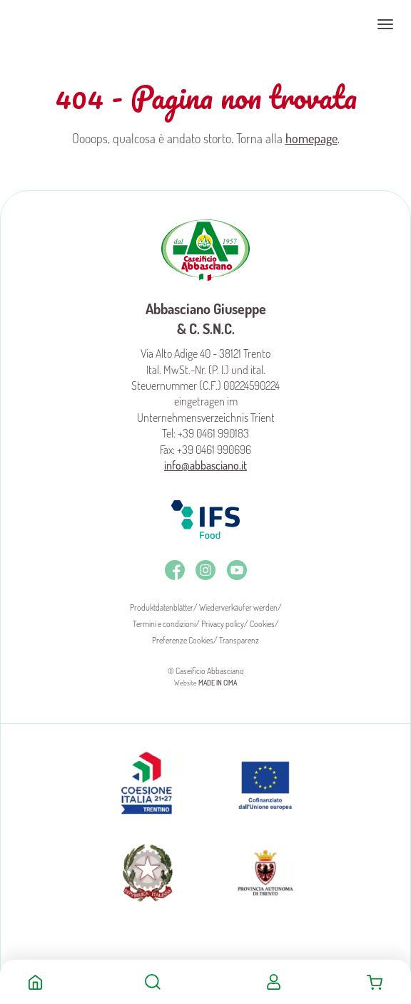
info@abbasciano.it (205, 465)
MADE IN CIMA (217, 682)
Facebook (175, 570)
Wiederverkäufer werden (238, 607)
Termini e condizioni (164, 624)
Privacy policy (222, 624)
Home (35, 982)
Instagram (205, 570)
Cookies (262, 624)
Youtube (237, 570)
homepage (311, 138)
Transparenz (239, 640)
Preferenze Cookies (182, 640)
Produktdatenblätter (161, 607)
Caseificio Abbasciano (67, 24)
